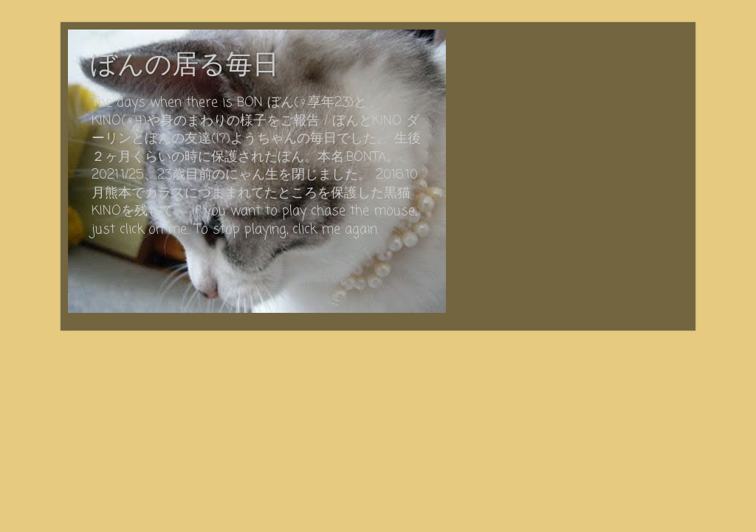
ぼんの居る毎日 (184, 66)
